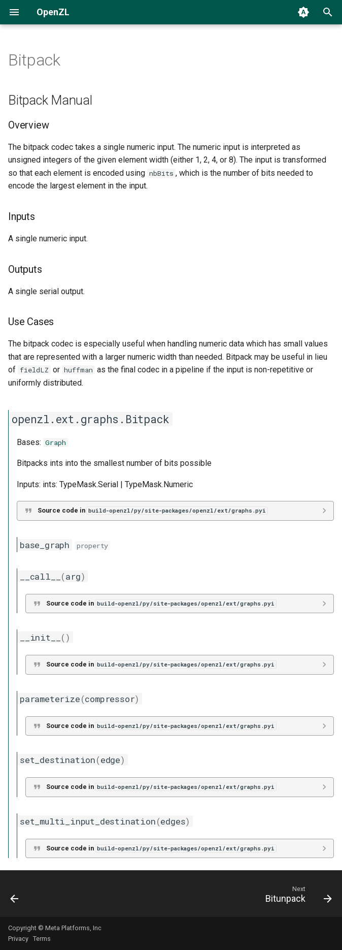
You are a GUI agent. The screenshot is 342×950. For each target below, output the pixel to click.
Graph (55, 442)
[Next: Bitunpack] (296, 896)
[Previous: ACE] (15, 896)
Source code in (152, 510)
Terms (42, 938)
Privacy (18, 938)
